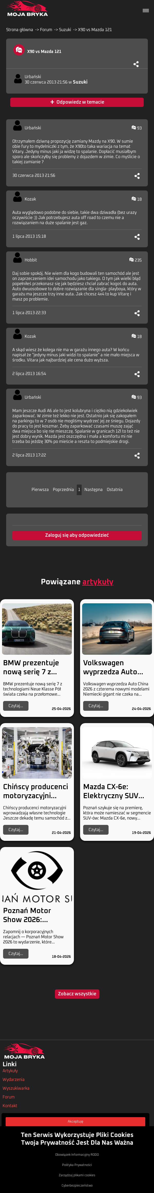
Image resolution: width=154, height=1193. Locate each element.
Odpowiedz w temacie (77, 102)
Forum (46, 30)
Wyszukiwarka (16, 1088)
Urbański (33, 77)
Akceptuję (75, 1121)
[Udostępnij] (136, 64)
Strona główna (19, 30)
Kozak (30, 199)
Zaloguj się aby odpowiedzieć (77, 535)
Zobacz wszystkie (77, 994)
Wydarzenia (14, 1080)
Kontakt (10, 1106)
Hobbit (31, 260)
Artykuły (10, 1071)
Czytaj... (15, 706)
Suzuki (65, 30)
